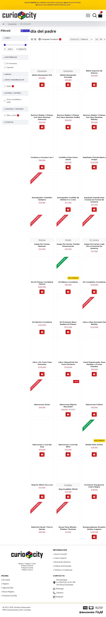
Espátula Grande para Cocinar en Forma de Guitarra (94, 203)
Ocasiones (12, 24)
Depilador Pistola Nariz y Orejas (94, 162)
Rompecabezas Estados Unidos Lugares (94, 531)
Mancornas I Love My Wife (68, 449)
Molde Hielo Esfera (94, 448)
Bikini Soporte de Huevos (94, 75)
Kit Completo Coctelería (94, 285)
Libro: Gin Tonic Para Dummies (42, 366)
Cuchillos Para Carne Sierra (68, 162)
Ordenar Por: (63, 43)
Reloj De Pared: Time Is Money (42, 531)
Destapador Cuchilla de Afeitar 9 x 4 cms (68, 202)
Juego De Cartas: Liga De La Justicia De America (94, 249)
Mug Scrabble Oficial (68, 492)
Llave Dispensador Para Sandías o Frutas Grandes (94, 367)
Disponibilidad (11, 57)
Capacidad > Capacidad (14, 109)
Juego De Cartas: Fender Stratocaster (68, 248)
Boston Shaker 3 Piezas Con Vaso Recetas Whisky (94, 120)
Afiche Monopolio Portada (68, 79)
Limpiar (26, 31)
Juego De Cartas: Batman (42, 248)
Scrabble (68, 488)
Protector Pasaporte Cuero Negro (94, 489)
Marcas (8, 74)
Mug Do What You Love (42, 488)
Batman (42, 243)
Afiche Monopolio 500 (42, 78)
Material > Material (13, 93)
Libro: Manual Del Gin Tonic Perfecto (68, 366)
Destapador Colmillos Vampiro (42, 202)
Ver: (97, 43)
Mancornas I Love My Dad (42, 449)
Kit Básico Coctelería (68, 285)
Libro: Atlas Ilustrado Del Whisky (94, 326)
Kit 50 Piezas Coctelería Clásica (42, 286)
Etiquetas (9, 122)
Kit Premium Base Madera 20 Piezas (68, 326)
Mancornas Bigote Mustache (68, 409)
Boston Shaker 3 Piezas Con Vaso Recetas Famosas (42, 120)
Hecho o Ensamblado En (14, 80)
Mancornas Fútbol (94, 408)
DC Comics (94, 243)
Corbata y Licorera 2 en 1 (42, 161)
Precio (7, 38)
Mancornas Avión (42, 408)
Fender (68, 243)
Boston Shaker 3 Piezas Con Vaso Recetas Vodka (68, 119)
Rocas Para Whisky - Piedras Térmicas (68, 531)
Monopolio (42, 74)
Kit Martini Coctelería (42, 325)
